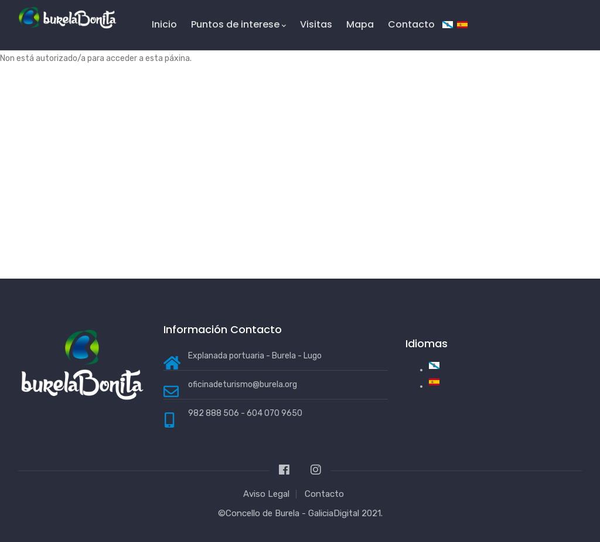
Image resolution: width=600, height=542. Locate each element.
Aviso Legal (266, 494)
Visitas (316, 24)
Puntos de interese (238, 25)
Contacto (411, 24)
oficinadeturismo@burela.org (242, 384)
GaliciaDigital (333, 513)
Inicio (164, 24)
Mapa (360, 24)
